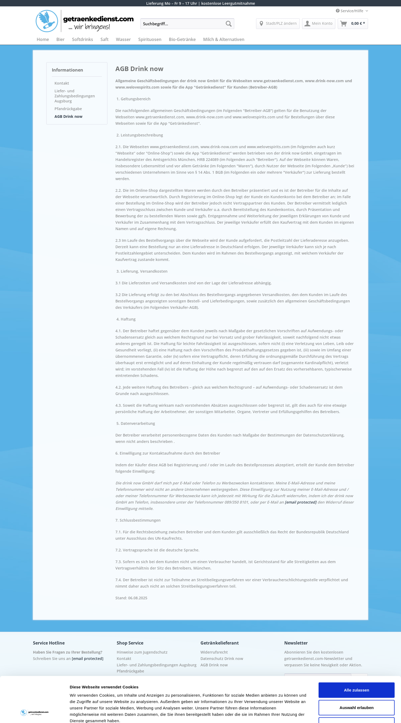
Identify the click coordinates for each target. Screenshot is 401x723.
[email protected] (300, 502)
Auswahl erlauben (357, 665)
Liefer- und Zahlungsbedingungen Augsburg (75, 95)
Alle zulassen (356, 647)
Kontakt (62, 83)
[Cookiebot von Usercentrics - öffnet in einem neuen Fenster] (34, 713)
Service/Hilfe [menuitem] (350, 10)
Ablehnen (357, 682)
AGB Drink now (68, 116)
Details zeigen (282, 712)
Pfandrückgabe (68, 108)
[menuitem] (187, 26)
